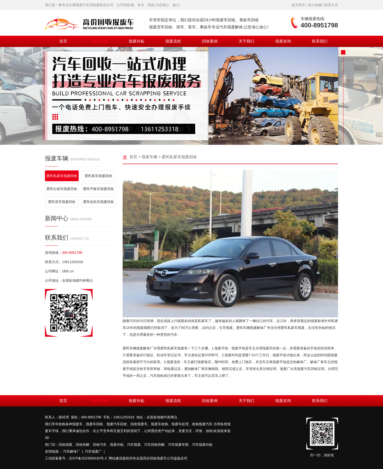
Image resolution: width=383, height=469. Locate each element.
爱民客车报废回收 (98, 176)
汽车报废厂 (93, 451)
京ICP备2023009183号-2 (88, 458)
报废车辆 (100, 41)
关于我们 (246, 41)
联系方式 (331, 5)
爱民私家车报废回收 (61, 176)
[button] (187, 138)
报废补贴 (136, 41)
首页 (63, 41)
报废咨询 (283, 41)
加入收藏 (315, 5)
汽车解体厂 (71, 451)
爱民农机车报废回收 (98, 202)
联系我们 (320, 41)
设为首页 (298, 5)
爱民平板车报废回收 (98, 189)
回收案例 (210, 41)
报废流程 (173, 41)
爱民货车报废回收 (61, 202)
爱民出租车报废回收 (61, 189)
